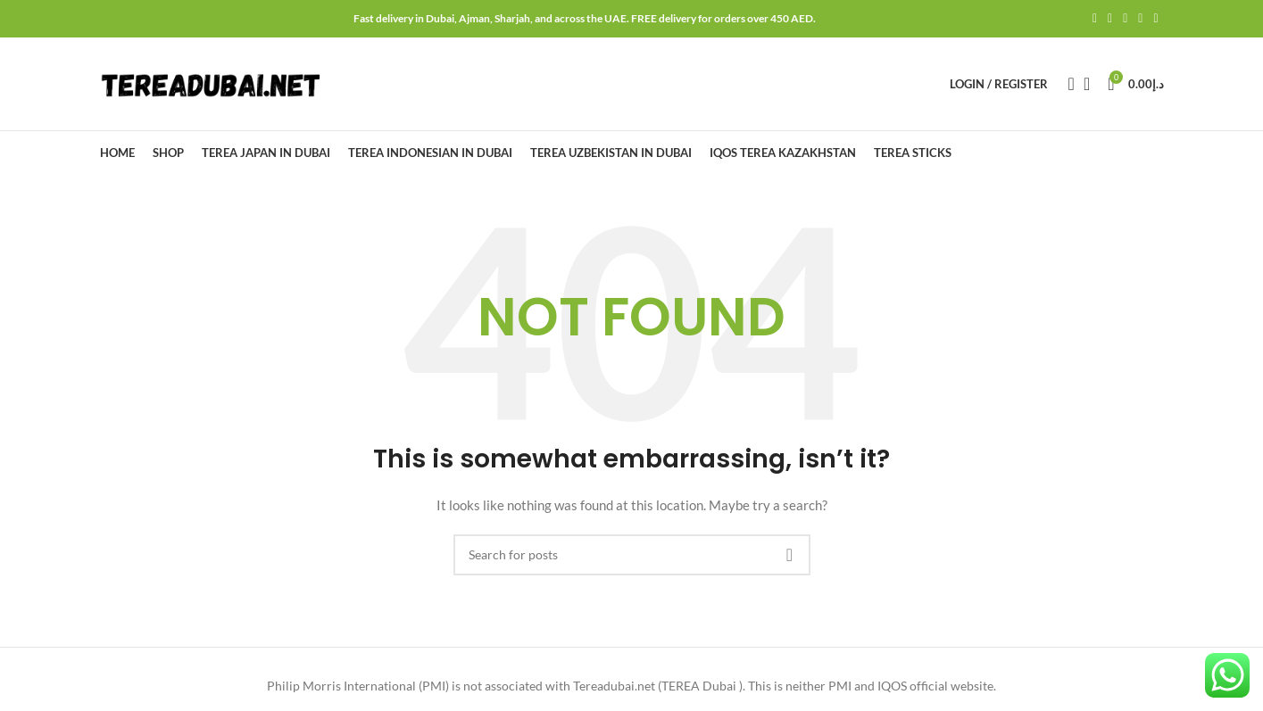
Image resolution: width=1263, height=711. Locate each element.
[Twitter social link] (1110, 18)
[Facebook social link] (1094, 18)
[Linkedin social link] (1140, 18)
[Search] (1066, 84)
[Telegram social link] (1155, 18)
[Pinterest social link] (1125, 18)
